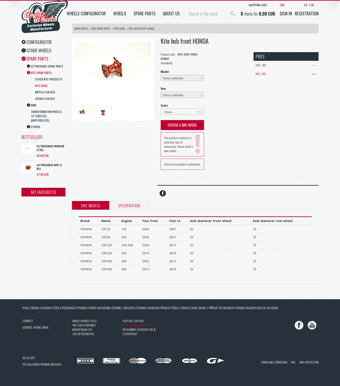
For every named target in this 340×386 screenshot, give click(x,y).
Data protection (309, 362)
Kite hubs (41, 85)
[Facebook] (299, 325)
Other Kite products (48, 79)
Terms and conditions (274, 362)
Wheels (119, 13)
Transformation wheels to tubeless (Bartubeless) (46, 115)
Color (164, 105)
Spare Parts (34, 58)
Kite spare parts (39, 72)
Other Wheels (36, 50)
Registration (307, 13)
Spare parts (144, 13)
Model (165, 71)
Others (33, 126)
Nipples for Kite (45, 92)
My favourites (43, 192)
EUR (282, 5)
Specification (129, 205)
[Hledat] (233, 14)
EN (312, 5)
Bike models (90, 205)
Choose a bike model (182, 125)
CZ (305, 5)
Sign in (286, 13)
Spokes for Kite (45, 98)
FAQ (293, 362)
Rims (31, 105)
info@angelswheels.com (137, 325)
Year (163, 88)
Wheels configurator (86, 13)
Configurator (36, 42)
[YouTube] (312, 325)
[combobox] (182, 78)
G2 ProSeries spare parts (45, 66)
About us (171, 13)
